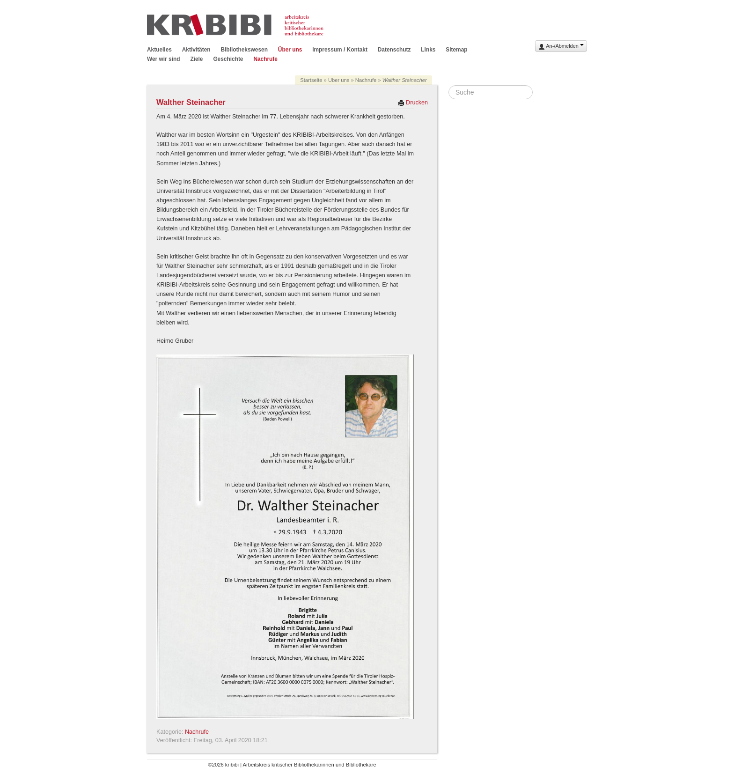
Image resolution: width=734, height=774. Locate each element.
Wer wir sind (163, 59)
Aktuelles (159, 49)
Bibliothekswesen (243, 49)
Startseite (311, 80)
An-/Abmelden (561, 46)
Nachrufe (265, 59)
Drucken (413, 102)
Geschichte (228, 59)
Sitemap (456, 49)
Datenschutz (394, 49)
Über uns (290, 49)
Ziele (196, 59)
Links (428, 49)
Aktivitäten (196, 49)
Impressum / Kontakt (339, 49)
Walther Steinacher (191, 102)
